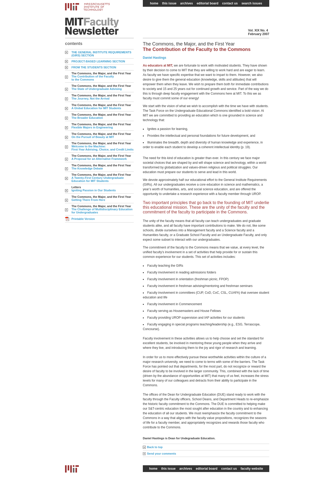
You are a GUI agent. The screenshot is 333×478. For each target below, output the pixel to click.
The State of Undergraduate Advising (97, 88)
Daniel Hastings (154, 58)
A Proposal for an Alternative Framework (99, 158)
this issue (169, 3)
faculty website (252, 468)
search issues (251, 3)
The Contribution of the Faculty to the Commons (93, 78)
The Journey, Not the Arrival (91, 98)
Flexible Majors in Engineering (92, 127)
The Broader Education (87, 117)
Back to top (155, 447)
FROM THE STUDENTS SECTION (94, 67)
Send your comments (161, 453)
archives (186, 3)
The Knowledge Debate (87, 168)
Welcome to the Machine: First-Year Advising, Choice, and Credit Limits (103, 148)
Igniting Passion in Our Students (94, 190)
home (154, 3)
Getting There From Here (88, 199)
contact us (230, 3)
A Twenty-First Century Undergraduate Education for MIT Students (98, 179)
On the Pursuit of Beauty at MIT (93, 137)
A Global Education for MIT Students (96, 108)
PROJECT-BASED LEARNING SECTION (98, 61)
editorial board (207, 3)
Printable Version (83, 218)
